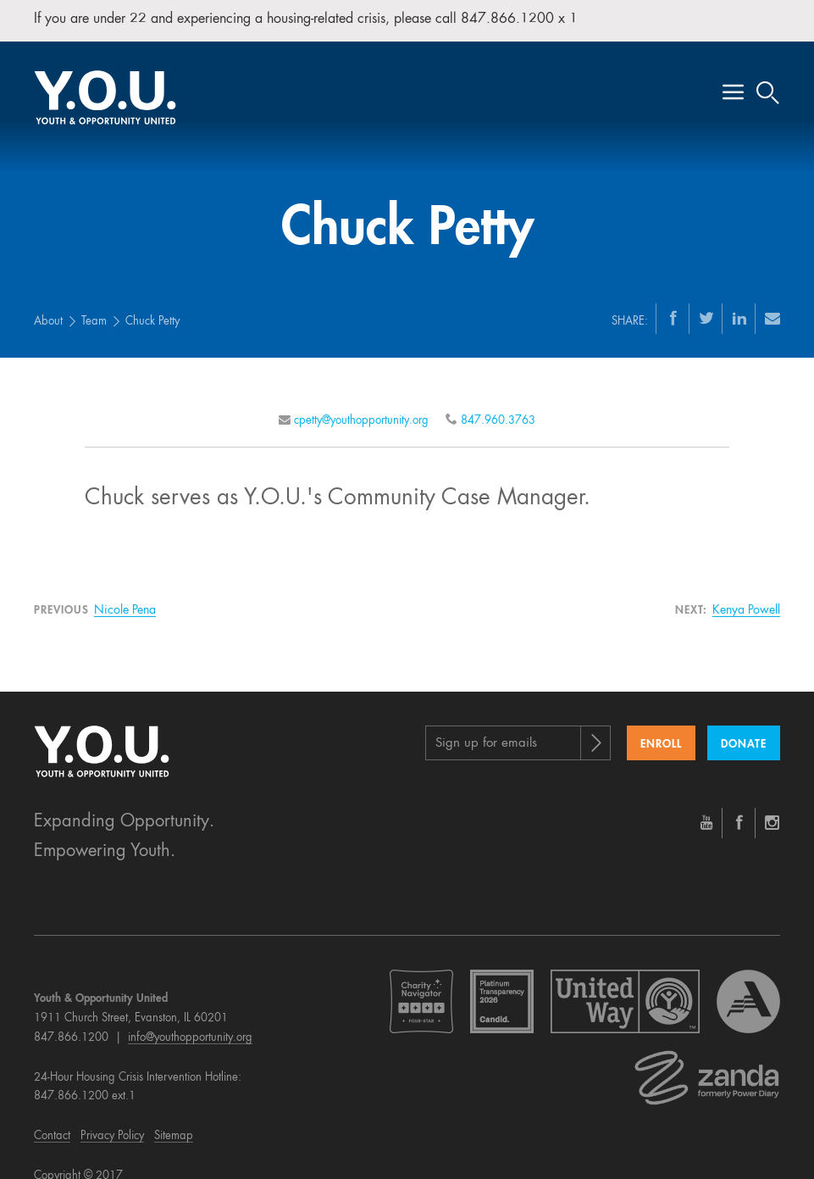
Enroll (661, 722)
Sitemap (173, 1114)
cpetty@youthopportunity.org (361, 398)
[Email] (772, 295)
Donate (744, 722)
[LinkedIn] (739, 295)
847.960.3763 (498, 398)
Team (94, 299)
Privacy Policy (112, 1114)
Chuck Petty (152, 299)
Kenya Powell (746, 589)
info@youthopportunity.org (190, 1015)
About (48, 299)
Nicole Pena (125, 589)
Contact (52, 1114)
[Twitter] (706, 295)
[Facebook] (673, 295)
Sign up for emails (486, 721)
